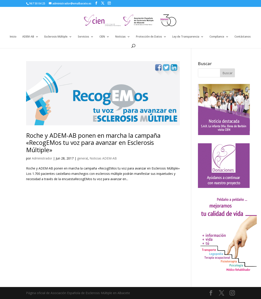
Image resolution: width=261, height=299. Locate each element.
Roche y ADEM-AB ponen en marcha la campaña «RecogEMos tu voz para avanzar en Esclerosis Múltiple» (93, 142)
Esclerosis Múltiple (56, 36)
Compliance (217, 36)
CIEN (102, 36)
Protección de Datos (149, 36)
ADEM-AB (28, 36)
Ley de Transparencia (185, 36)
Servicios (83, 36)
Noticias (120, 36)
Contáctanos (242, 36)
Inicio (13, 36)
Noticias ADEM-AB (103, 158)
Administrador (42, 158)
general (82, 158)
